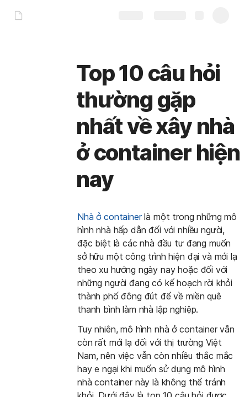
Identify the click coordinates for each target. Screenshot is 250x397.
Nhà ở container (109, 216)
